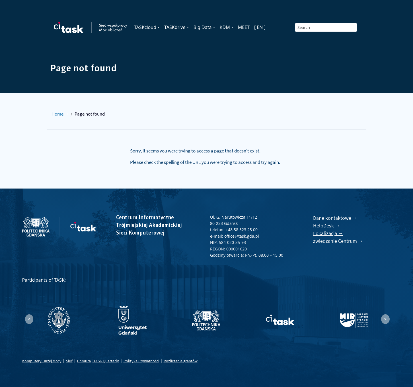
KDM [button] (225, 27)
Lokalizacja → (328, 233)
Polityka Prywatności (141, 360)
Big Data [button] (203, 27)
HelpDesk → (326, 225)
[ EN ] (260, 27)
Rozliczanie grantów (181, 360)
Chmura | (85, 360)
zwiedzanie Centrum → (338, 241)
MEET (244, 27)
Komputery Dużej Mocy (41, 360)
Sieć (69, 360)
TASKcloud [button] (145, 27)
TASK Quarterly (106, 360)
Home (57, 114)
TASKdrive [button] (174, 27)
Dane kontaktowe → (335, 218)
